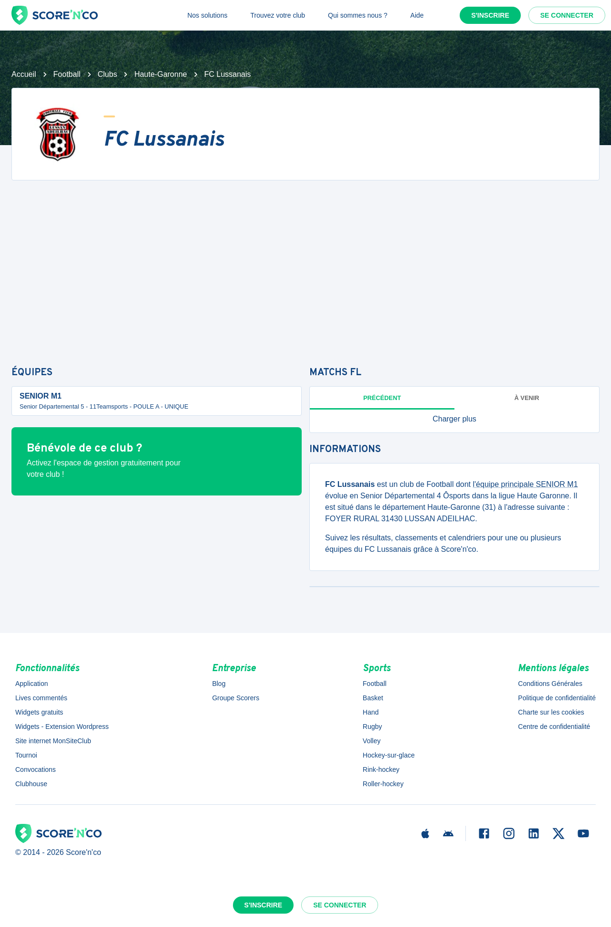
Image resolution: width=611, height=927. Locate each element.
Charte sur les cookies (551, 712)
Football (67, 74)
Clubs (107, 74)
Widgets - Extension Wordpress (62, 726)
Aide (417, 15)
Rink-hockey (381, 769)
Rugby (372, 726)
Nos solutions (207, 15)
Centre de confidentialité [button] (554, 726)
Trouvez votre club (277, 15)
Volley (371, 741)
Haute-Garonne (160, 74)
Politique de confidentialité (557, 698)
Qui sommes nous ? (358, 15)
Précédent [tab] (382, 397)
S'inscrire (490, 15)
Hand (371, 712)
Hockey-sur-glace (389, 755)
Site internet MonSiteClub (53, 741)
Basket (373, 698)
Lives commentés (41, 698)
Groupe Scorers (235, 698)
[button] (454, 419)
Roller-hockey (383, 784)
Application (31, 683)
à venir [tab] (527, 397)
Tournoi (26, 755)
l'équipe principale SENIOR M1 (525, 484)
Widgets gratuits (39, 712)
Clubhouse (31, 784)
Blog (218, 683)
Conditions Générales (550, 683)
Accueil (23, 74)
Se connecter (566, 15)
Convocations (35, 769)
